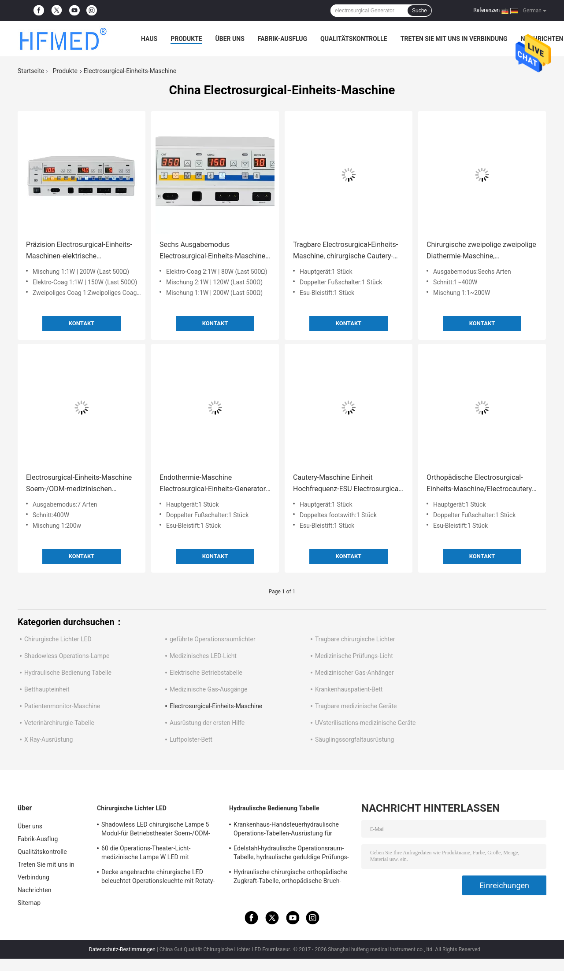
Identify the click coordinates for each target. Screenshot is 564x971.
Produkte (186, 38)
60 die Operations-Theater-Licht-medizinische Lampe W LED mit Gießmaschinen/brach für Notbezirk (151, 854)
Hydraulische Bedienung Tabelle (67, 672)
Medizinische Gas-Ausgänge (208, 689)
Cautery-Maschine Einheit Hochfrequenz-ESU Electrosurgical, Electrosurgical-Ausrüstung (347, 484)
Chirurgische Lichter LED (58, 639)
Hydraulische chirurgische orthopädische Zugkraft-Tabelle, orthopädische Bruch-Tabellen (290, 877)
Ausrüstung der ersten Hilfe (207, 722)
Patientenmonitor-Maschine (62, 706)
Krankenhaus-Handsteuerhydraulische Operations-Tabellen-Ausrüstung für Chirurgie (286, 830)
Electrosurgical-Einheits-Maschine (216, 706)
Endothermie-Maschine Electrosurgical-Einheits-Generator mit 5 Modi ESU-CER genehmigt (213, 484)
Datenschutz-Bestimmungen (122, 949)
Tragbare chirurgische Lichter (355, 639)
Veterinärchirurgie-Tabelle (59, 722)
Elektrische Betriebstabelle (206, 672)
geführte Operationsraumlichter (213, 639)
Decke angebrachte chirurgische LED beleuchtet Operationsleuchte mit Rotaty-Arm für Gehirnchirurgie (158, 877)
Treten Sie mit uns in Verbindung (454, 38)
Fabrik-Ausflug (282, 38)
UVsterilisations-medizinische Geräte (365, 722)
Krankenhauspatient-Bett (348, 689)
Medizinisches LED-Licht (203, 655)
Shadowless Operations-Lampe (66, 655)
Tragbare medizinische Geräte (356, 706)
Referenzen (486, 10)
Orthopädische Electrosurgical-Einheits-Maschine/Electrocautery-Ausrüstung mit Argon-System (480, 484)
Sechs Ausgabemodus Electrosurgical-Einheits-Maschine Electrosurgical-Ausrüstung (212, 251)
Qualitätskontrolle (353, 38)
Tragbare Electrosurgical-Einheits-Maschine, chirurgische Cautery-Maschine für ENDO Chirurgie (345, 251)
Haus (149, 38)
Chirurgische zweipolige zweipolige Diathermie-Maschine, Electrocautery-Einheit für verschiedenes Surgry (481, 251)
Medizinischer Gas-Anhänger (354, 672)
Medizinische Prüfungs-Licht (354, 655)
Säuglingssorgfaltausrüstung (354, 739)
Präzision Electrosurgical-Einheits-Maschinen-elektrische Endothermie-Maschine (79, 251)
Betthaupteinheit (46, 689)
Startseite (31, 70)
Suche (419, 10)
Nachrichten (35, 890)
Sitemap (29, 902)
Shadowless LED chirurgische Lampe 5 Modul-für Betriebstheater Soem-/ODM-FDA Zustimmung (155, 830)
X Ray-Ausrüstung (48, 739)
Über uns (230, 38)
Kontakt (81, 323)
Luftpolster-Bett (191, 739)
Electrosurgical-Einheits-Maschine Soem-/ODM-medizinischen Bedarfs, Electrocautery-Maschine (79, 484)
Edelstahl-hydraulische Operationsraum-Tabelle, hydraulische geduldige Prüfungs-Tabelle (291, 854)
